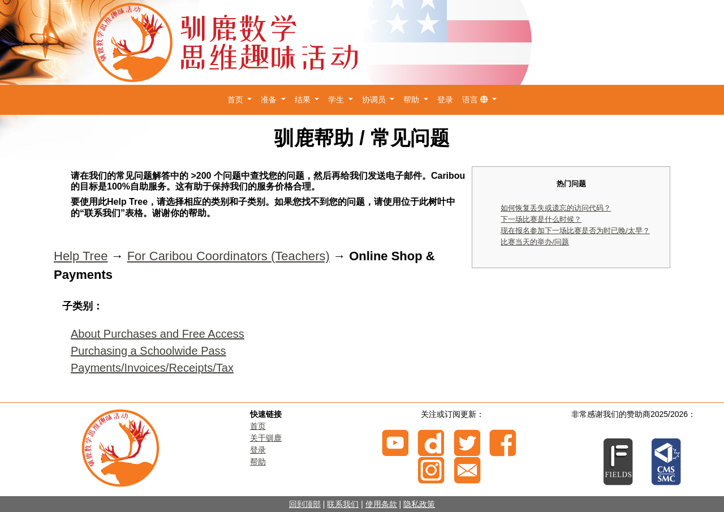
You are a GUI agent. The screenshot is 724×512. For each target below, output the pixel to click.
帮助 (258, 461)
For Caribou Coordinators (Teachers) (228, 256)
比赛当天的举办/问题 (535, 242)
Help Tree (80, 256)
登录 (445, 99)
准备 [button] (270, 99)
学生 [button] (337, 99)
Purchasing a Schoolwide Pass (148, 351)
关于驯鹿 (266, 437)
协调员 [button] (375, 99)
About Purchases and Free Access (157, 334)
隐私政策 (419, 504)
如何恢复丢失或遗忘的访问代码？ (556, 208)
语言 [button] (476, 99)
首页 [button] (236, 99)
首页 (258, 426)
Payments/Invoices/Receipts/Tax (152, 368)
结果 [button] (304, 99)
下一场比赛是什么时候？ (541, 219)
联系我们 (343, 504)
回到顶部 (305, 504)
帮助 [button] (412, 99)
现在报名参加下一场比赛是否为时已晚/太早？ (575, 230)
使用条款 (381, 504)
